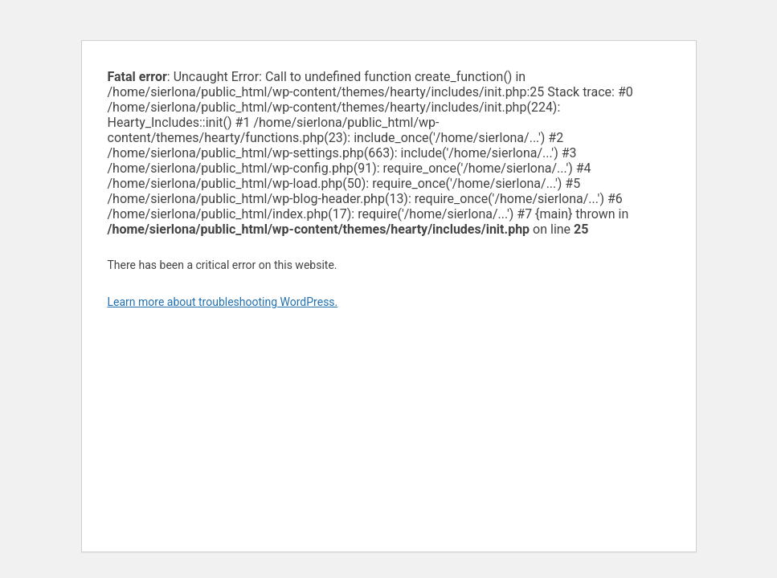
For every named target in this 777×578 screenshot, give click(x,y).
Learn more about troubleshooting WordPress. (223, 301)
